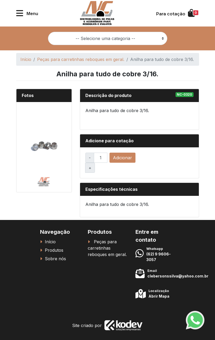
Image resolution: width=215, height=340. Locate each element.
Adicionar (122, 157)
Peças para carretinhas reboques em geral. (80, 59)
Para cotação (170, 13)
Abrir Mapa (158, 296)
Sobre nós (55, 258)
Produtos (54, 250)
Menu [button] (32, 13)
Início (25, 59)
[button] (19, 13)
